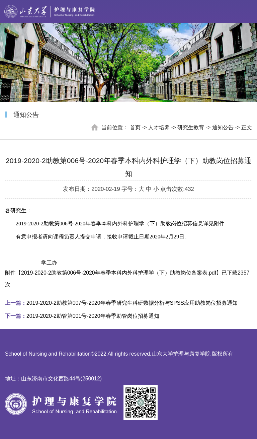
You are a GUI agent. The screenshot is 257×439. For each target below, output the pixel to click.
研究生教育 (190, 127)
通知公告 (223, 127)
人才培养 (159, 127)
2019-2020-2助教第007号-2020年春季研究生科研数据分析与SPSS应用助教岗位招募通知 (121, 303)
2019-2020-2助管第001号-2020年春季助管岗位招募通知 (82, 316)
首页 (135, 127)
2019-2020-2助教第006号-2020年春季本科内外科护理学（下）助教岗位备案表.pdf (118, 273)
